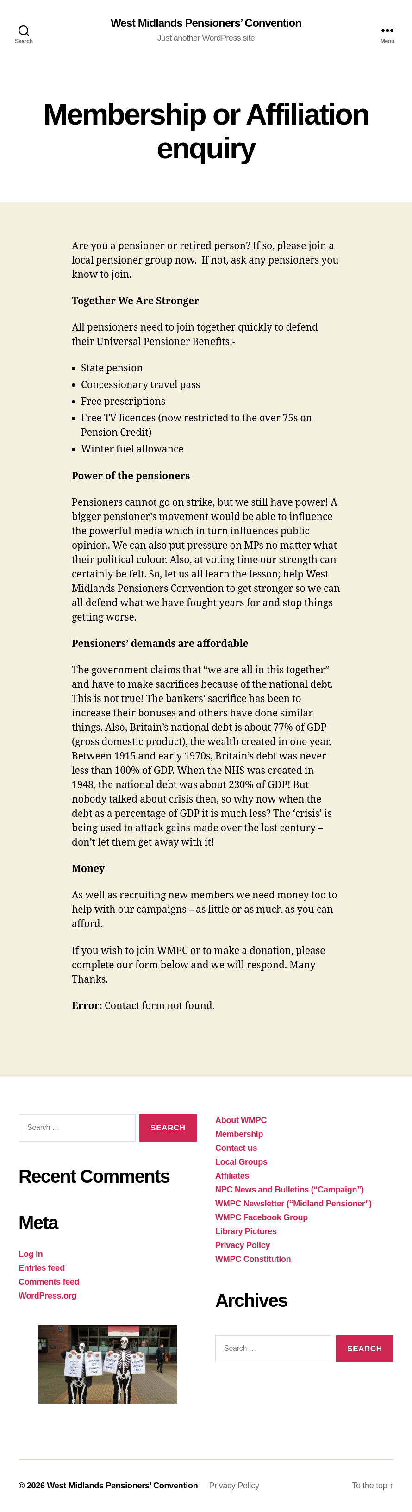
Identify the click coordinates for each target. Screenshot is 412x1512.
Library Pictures (246, 1231)
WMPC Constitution (253, 1259)
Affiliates (232, 1175)
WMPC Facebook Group (261, 1217)
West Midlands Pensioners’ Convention (206, 23)
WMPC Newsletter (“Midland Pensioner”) (293, 1203)
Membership (239, 1134)
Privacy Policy (242, 1245)
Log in (31, 1254)
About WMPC (241, 1120)
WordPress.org (47, 1295)
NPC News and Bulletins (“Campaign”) (289, 1189)
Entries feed (42, 1268)
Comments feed (49, 1281)
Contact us (236, 1148)
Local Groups (241, 1162)
